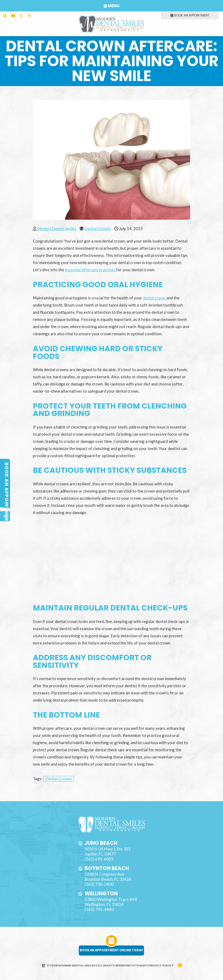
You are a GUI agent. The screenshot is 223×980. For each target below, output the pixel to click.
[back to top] (180, 970)
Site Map (140, 970)
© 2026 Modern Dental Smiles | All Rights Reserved (85, 970)
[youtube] (13, 15)
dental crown (154, 295)
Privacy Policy (161, 970)
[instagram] (29, 15)
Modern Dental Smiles (56, 225)
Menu (112, 6)
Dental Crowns (97, 225)
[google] (4, 15)
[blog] (21, 15)
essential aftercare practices (90, 267)
